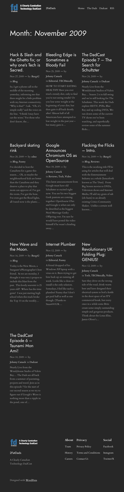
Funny (22, 161)
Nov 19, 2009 (53, 166)
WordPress (31, 480)
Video (68, 176)
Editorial (53, 81)
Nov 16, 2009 (89, 156)
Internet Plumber (61, 244)
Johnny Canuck (54, 76)
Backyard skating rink (25, 148)
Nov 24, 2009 (89, 76)
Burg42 (35, 76)
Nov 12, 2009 (53, 250)
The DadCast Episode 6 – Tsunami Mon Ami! (21, 343)
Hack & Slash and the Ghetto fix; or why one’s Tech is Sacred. (25, 62)
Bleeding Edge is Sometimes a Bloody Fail (61, 60)
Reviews (53, 176)
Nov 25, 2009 (53, 71)
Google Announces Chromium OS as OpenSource (61, 153)
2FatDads (51, 8)
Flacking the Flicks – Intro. (98, 148)
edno (34, 156)
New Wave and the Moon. (23, 247)
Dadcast (106, 81)
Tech (61, 176)
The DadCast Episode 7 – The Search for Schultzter (97, 62)
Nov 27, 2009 (17, 76)
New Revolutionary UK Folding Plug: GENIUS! (97, 252)
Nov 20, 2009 (17, 156)
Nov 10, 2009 (17, 357)
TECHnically (66, 81)
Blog (15, 81)
